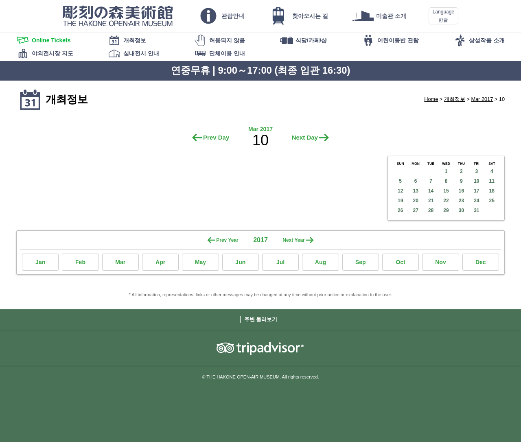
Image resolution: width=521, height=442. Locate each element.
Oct (400, 262)
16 (461, 191)
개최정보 (454, 99)
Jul (280, 262)
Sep (360, 262)
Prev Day (216, 137)
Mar (120, 262)
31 (476, 210)
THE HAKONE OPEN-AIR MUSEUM (118, 16)
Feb (80, 262)
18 (492, 191)
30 (461, 210)
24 (476, 200)
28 (430, 210)
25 (492, 200)
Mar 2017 (482, 99)
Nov (440, 262)
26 (400, 210)
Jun (240, 262)
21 (430, 200)
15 (446, 191)
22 (446, 200)
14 (430, 191)
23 (461, 200)
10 (476, 181)
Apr (160, 262)
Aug (320, 262)
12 (400, 191)
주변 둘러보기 (261, 319)
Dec (480, 262)
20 (415, 200)
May (200, 262)
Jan (40, 262)
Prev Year (227, 240)
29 (446, 210)
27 (415, 210)
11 (492, 181)
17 (476, 191)
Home (431, 99)
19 (400, 200)
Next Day (305, 137)
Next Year (293, 240)
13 (415, 191)
